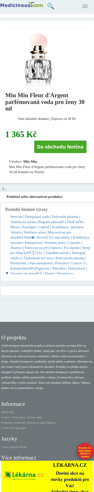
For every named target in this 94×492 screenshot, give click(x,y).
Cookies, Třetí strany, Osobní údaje (21, 417)
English (13, 447)
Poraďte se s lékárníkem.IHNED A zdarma (85, 452)
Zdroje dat (7, 412)
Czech (4, 447)
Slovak (23, 447)
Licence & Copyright (13, 428)
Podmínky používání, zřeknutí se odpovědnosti (28, 422)
